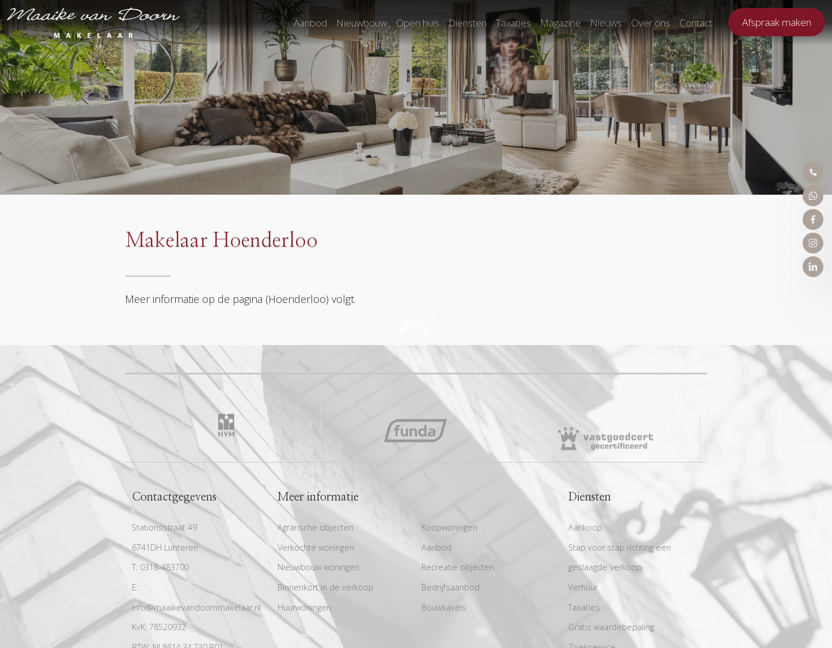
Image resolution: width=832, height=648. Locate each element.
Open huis (417, 22)
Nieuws (606, 22)
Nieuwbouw (361, 22)
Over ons (650, 22)
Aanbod (310, 22)
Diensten (468, 22)
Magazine (560, 22)
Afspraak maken (776, 22)
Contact (695, 22)
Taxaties (513, 22)
